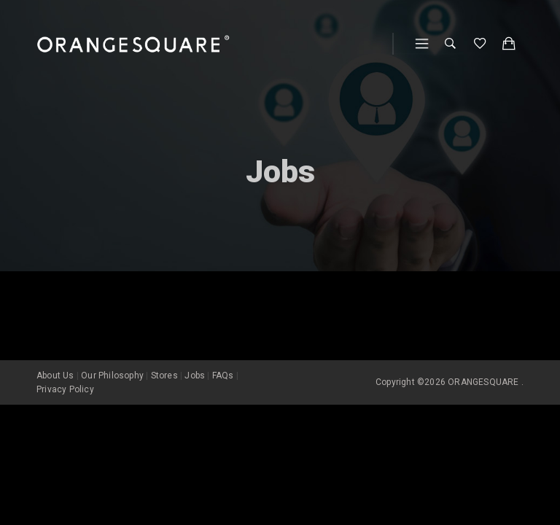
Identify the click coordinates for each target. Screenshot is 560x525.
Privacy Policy (65, 389)
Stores (164, 375)
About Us (55, 375)
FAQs (223, 375)
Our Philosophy (112, 375)
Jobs (194, 375)
